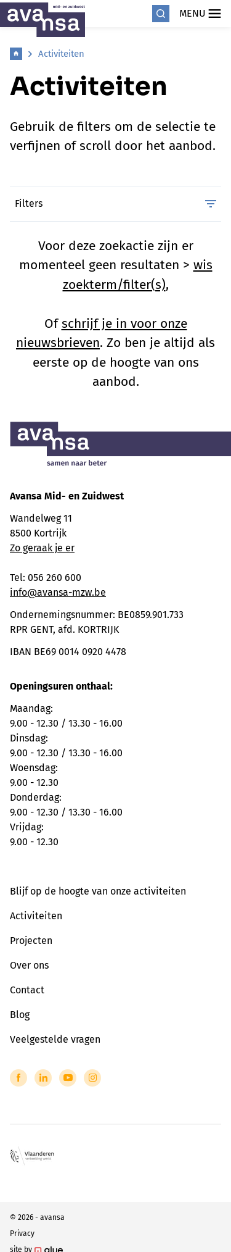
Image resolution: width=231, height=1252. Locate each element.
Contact (27, 990)
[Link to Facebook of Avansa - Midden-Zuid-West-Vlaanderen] (18, 1078)
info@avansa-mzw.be (58, 592)
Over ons (29, 965)
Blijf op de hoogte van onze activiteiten (98, 891)
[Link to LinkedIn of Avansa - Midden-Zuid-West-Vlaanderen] (43, 1078)
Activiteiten (61, 53)
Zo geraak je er (42, 548)
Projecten (31, 940)
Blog (20, 1014)
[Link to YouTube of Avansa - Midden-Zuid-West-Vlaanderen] (67, 1078)
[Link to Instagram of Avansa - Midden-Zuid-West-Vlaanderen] (92, 1078)
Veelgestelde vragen (55, 1039)
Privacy (22, 1233)
